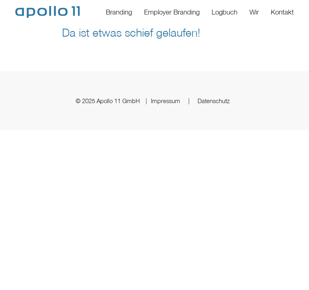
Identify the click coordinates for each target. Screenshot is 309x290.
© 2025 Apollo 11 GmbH (109, 100)
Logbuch (224, 12)
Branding (119, 12)
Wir (254, 12)
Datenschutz (214, 100)
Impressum (165, 100)
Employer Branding (172, 12)
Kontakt (282, 12)
